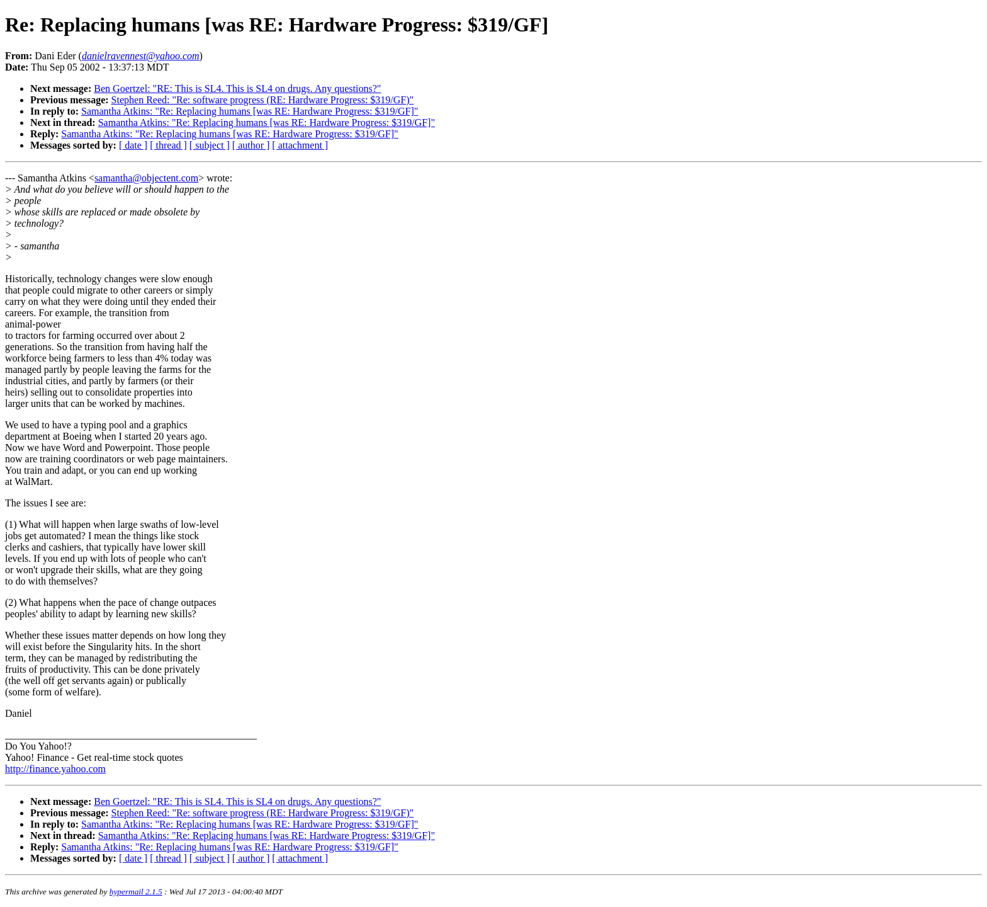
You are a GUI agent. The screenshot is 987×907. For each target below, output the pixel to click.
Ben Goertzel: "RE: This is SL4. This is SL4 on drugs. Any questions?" (237, 88)
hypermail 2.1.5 (136, 891)
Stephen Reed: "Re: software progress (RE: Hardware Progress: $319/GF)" (262, 99)
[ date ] (133, 145)
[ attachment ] (300, 145)
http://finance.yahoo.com (55, 768)
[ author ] (251, 145)
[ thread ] (168, 145)
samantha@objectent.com (146, 178)
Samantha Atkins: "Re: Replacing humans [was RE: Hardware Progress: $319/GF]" (249, 111)
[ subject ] (209, 145)
